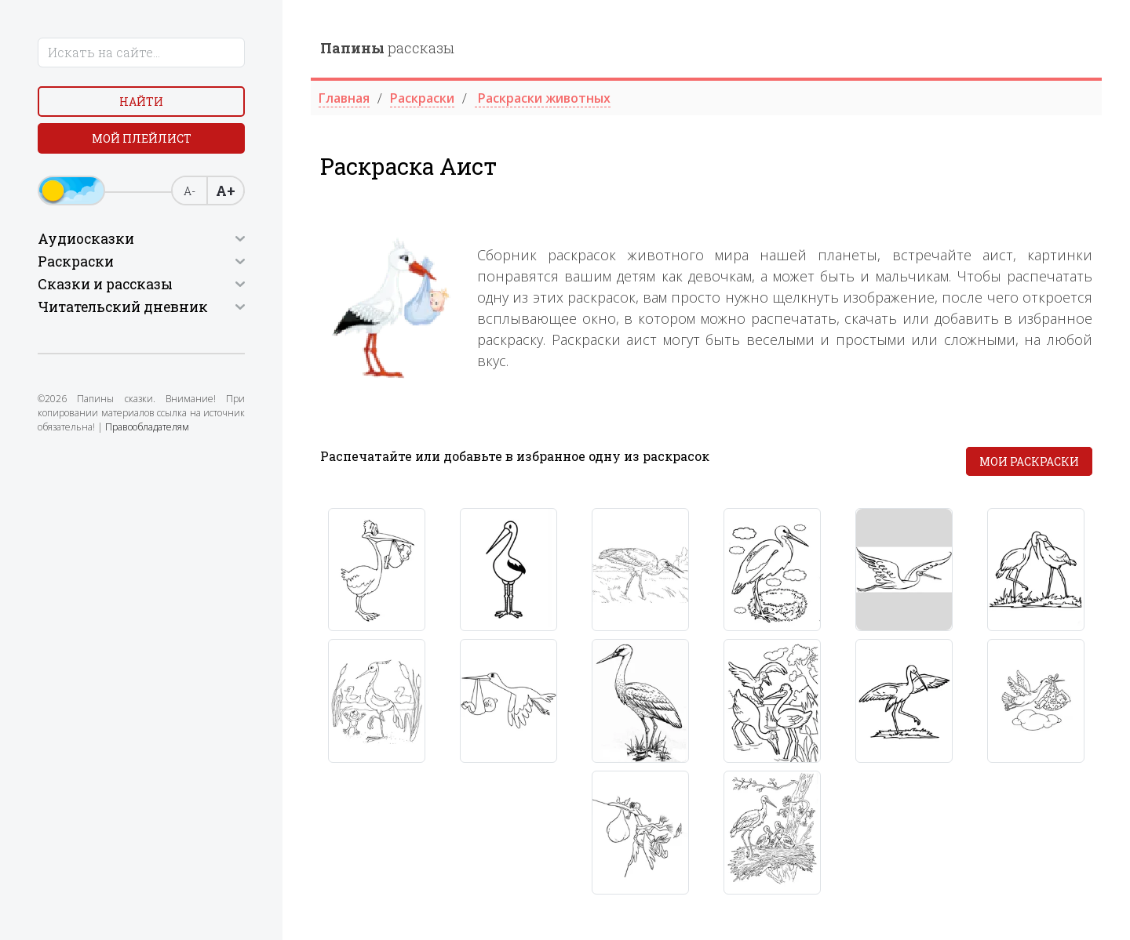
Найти (141, 101)
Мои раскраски (1029, 461)
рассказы (387, 47)
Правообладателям (147, 427)
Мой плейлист (141, 138)
